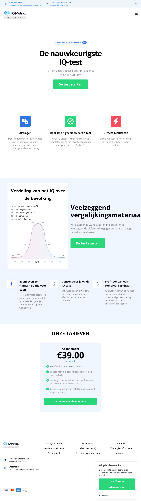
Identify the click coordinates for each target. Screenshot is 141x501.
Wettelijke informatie (121, 448)
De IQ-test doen (54, 443)
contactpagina (35, 5)
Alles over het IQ (87, 448)
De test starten (70, 84)
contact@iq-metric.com (61, 2)
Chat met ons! (15, 2)
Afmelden (121, 453)
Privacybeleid (54, 453)
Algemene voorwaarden (88, 453)
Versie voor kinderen (54, 448)
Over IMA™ (87, 443)
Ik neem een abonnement (70, 401)
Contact (121, 443)
